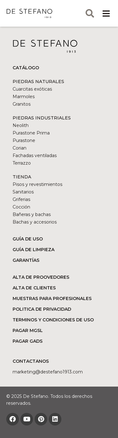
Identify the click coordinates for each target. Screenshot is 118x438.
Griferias (21, 199)
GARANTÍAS (26, 260)
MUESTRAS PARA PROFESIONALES (52, 298)
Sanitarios (23, 192)
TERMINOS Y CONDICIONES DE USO (53, 320)
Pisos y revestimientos (37, 184)
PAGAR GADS (27, 341)
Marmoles (24, 96)
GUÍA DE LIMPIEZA (33, 249)
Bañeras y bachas (32, 214)
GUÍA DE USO (28, 239)
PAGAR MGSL (28, 330)
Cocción (21, 207)
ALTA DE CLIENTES (34, 288)
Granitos (22, 104)
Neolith (21, 125)
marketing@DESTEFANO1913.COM (48, 372)
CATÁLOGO (26, 68)
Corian (19, 148)
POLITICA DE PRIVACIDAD (42, 309)
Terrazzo (22, 163)
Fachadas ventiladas (35, 155)
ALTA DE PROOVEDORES (41, 277)
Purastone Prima (31, 133)
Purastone (24, 140)
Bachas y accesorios (35, 222)
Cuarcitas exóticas (32, 89)
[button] (106, 13)
